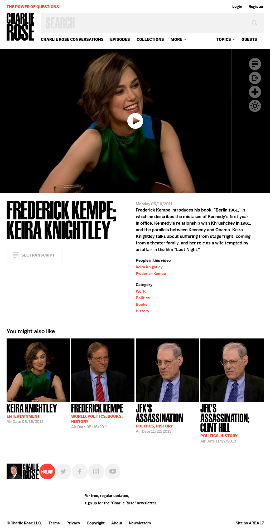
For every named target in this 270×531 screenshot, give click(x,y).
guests (249, 39)
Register (256, 6)
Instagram (96, 471)
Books (141, 304)
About (116, 523)
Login (237, 6)
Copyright (96, 523)
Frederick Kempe (151, 273)
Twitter (63, 471)
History (142, 311)
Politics (143, 298)
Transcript (255, 64)
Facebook (80, 471)
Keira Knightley (149, 267)
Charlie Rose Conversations (72, 39)
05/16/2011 (32, 413)
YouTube (112, 471)
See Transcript (38, 255)
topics (223, 39)
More (176, 39)
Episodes (120, 39)
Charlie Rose (21, 27)
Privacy (73, 523)
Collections (150, 39)
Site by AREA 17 (250, 523)
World (141, 291)
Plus (255, 92)
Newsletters (140, 523)
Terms (54, 523)
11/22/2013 (167, 418)
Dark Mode (255, 106)
